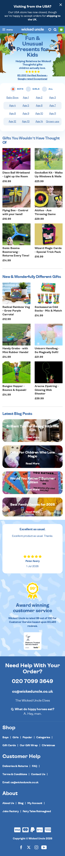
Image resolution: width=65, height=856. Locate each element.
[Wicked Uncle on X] (28, 847)
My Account (34, 803)
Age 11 (52, 113)
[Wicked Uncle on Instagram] (36, 847)
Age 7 (52, 105)
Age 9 (26, 113)
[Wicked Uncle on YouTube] (44, 847)
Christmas (48, 745)
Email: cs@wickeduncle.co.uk (20, 782)
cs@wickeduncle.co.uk (32, 691)
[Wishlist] (49, 29)
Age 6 (39, 105)
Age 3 (52, 97)
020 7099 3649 (32, 681)
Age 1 (26, 97)
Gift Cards (9, 745)
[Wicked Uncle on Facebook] (21, 847)
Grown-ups (52, 121)
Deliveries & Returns (15, 766)
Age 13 (25, 121)
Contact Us (38, 774)
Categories (43, 737)
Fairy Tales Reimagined (37, 811)
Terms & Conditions (14, 774)
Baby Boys (12, 97)
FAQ (34, 766)
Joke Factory (10, 811)
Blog (20, 803)
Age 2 (39, 97)
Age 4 (12, 105)
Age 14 (39, 121)
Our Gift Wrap (29, 745)
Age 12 (12, 121)
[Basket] (61, 29)
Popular (27, 737)
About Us (8, 803)
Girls (15, 737)
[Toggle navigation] (7, 30)
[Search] (55, 29)
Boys (5, 737)
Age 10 (39, 113)
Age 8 (12, 113)
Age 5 (26, 105)
